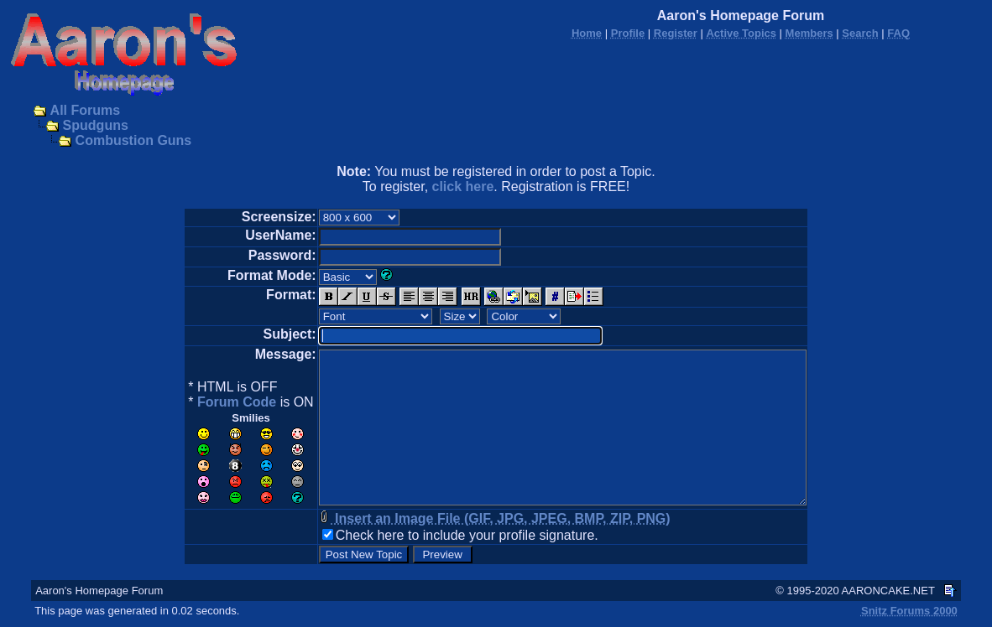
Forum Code (236, 402)
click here (463, 186)
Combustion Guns (134, 140)
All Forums (85, 110)
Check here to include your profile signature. (467, 535)
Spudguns (95, 125)
